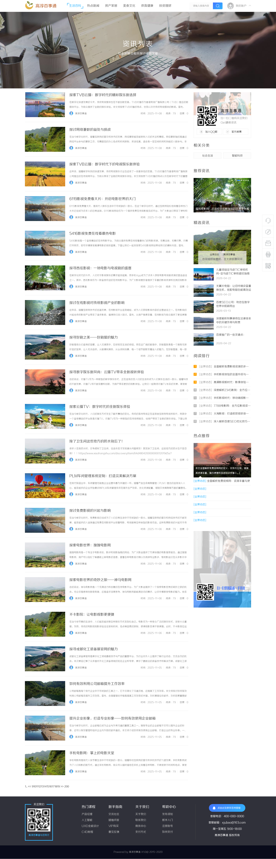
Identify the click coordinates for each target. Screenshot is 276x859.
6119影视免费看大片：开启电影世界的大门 (102, 199)
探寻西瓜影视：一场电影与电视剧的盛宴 (100, 268)
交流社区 (113, 814)
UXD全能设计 (90, 826)
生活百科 (75, 6)
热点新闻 (93, 6)
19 (58, 786)
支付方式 (140, 832)
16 (50, 786)
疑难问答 (113, 820)
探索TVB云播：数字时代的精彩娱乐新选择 (102, 95)
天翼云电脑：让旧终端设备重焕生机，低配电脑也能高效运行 (233, 290)
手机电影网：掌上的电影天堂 (91, 753)
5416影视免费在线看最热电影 (92, 234)
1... (26, 786)
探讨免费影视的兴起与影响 (90, 511)
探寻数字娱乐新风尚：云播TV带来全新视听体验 (106, 372)
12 (39, 786)
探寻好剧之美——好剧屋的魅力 (93, 337)
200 (66, 786)
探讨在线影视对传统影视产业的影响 (97, 303)
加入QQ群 (211, 131)
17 (53, 786)
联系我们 (140, 820)
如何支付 (167, 832)
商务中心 (140, 826)
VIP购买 (113, 826)
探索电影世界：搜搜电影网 (90, 545)
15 (47, 786)
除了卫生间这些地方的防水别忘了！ (97, 441)
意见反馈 (113, 832)
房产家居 (111, 6)
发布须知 (167, 814)
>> (62, 786)
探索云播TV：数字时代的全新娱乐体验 (99, 407)
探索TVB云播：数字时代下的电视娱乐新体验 (104, 164)
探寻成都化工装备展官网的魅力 (93, 649)
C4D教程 (87, 832)
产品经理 (87, 814)
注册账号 (167, 826)
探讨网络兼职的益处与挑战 (90, 130)
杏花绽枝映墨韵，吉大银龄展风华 (222, 259)
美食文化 (129, 6)
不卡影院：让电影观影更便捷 (91, 615)
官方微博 (237, 131)
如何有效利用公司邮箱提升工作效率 (97, 684)
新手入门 (167, 820)
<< (29, 786)
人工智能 (87, 820)
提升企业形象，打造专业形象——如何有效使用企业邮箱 (112, 718)
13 (42, 786)
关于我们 (140, 814)
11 (37, 786)
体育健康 (147, 6)
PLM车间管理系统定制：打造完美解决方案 (102, 476)
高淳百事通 (46, 6)
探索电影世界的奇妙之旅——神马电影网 (100, 580)
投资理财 (165, 6)
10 (34, 786)
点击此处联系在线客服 (227, 808)
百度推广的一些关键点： (231, 335)
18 (55, 786)
